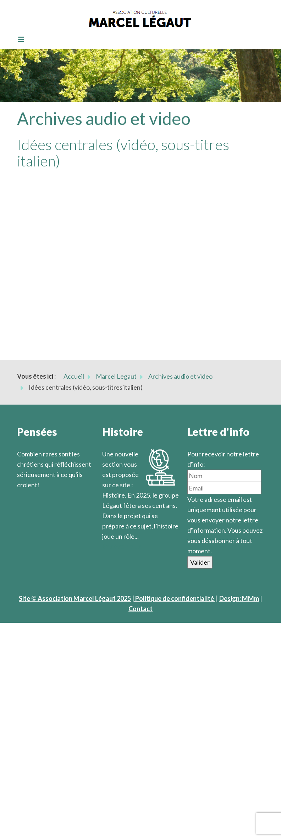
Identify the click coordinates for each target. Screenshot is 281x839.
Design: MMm (239, 598)
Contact (140, 609)
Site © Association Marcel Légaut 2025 (75, 598)
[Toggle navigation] (18, 39)
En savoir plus (122, 546)
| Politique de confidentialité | (174, 598)
